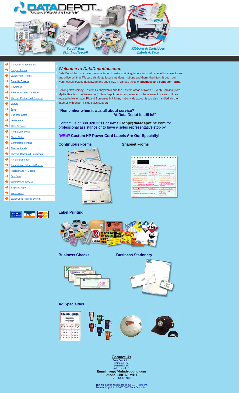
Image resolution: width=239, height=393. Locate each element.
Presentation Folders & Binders (27, 165)
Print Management (20, 159)
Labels (14, 104)
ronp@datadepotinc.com (127, 371)
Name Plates (17, 137)
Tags (13, 109)
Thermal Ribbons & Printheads (27, 154)
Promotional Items (20, 131)
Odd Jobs (16, 176)
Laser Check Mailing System (26, 199)
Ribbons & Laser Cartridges (25, 92)
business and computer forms (160, 81)
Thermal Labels (19, 148)
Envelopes (16, 87)
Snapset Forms (19, 70)
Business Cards (19, 115)
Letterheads (17, 120)
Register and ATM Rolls (23, 171)
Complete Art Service (22, 182)
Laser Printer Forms (21, 76)
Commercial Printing (21, 143)
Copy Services (18, 126)
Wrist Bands (17, 193)
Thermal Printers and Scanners (27, 98)
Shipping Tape (18, 187)
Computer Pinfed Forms (23, 64)
